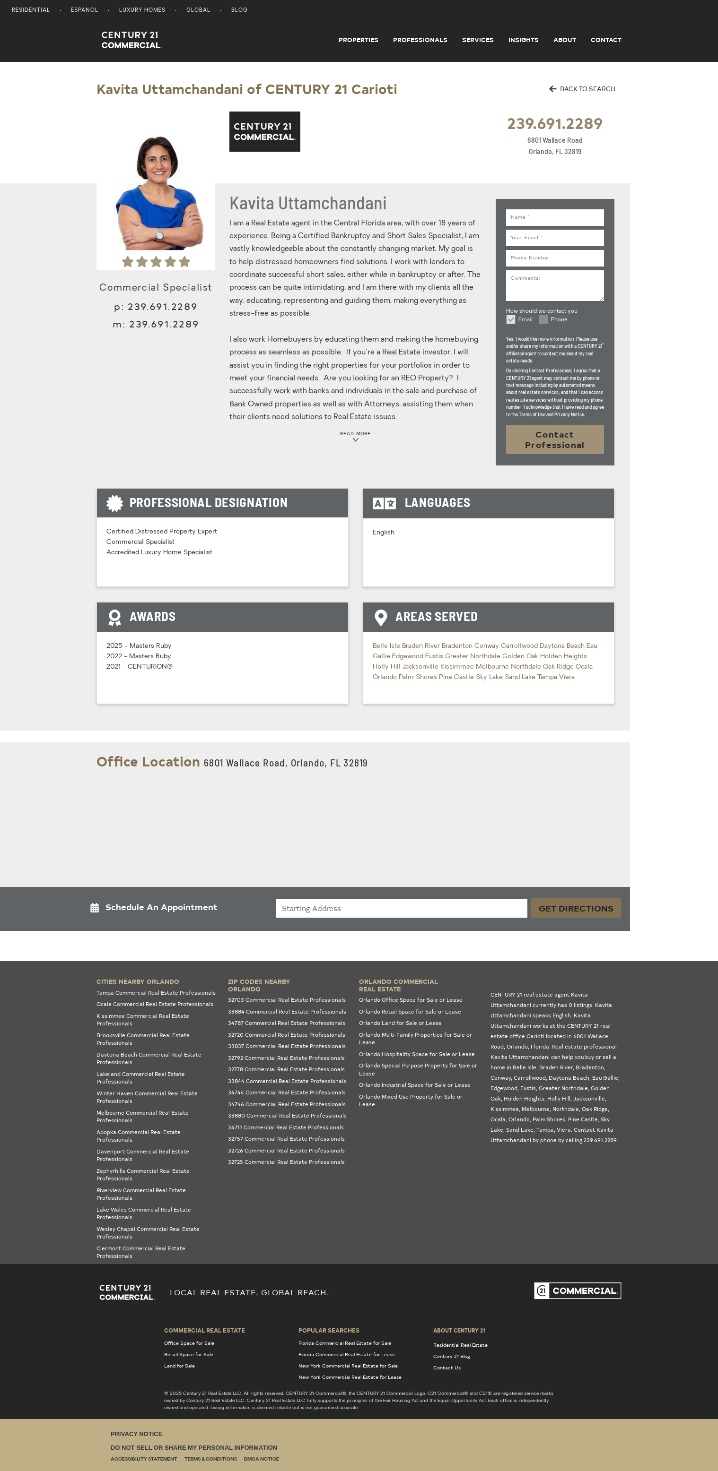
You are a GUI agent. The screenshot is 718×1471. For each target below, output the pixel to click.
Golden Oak (521, 656)
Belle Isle (387, 646)
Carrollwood (520, 646)
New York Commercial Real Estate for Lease (350, 1377)
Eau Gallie (605, 1077)
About (564, 39)
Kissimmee (458, 667)
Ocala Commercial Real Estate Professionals (154, 1003)
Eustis (435, 656)
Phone (559, 320)
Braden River (422, 646)
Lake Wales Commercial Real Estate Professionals (143, 1213)
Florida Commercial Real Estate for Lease (346, 1354)
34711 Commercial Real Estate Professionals (286, 1127)
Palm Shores (419, 677)
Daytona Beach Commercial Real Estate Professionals (148, 1058)
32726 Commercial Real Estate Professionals (286, 1150)
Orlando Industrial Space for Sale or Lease (415, 1084)
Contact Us (447, 1367)
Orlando (386, 677)
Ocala (584, 667)
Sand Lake (521, 677)
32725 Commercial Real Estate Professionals (286, 1161)
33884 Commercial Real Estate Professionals (287, 1011)
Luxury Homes (142, 10)
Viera (567, 677)
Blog (239, 10)
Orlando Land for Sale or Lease (400, 1022)
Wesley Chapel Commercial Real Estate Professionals (148, 1232)
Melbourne (493, 667)
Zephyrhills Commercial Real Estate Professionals (143, 1174)
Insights (523, 39)
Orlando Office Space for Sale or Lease (411, 999)
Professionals (420, 39)
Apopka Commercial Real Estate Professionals (138, 1136)
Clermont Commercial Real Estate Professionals (140, 1252)
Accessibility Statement (144, 1459)
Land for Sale (179, 1365)
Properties (358, 39)
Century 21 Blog (451, 1356)
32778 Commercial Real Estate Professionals (286, 1069)
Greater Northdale (473, 656)
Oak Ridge (559, 667)
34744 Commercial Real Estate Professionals (287, 1092)
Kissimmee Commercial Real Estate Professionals (142, 1019)
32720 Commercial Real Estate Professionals (286, 1034)
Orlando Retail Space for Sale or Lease (410, 1011)
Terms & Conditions (210, 1459)
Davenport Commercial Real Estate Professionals (142, 1155)
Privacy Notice (136, 1433)
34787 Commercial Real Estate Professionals (286, 1022)
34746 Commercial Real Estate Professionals (287, 1104)
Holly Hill (388, 667)
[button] (156, 909)
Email (525, 320)
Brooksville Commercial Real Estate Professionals (143, 1039)
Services (478, 39)
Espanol (84, 10)
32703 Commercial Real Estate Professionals (287, 999)
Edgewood (408, 656)
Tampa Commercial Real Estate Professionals (156, 992)
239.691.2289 (555, 122)
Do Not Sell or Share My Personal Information (194, 1447)
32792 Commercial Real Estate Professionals (286, 1057)
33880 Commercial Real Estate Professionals (287, 1115)
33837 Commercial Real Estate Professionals (287, 1045)
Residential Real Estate (460, 1345)
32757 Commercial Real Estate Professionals (286, 1138)
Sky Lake (490, 677)
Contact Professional (555, 439)
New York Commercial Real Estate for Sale (348, 1365)
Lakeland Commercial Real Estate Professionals (140, 1077)
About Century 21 (459, 1330)
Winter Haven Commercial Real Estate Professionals (147, 1097)
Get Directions (576, 908)
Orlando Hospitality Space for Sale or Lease (417, 1054)
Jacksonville (421, 667)
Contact (606, 39)
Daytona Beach (563, 646)
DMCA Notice (261, 1459)
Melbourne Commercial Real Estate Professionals (142, 1116)
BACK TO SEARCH (582, 89)
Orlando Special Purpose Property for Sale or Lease (418, 1069)
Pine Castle (457, 677)
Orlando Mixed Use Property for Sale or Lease (411, 1100)
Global (198, 10)
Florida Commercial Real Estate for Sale (344, 1343)
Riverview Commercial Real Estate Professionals (141, 1194)
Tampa (548, 677)
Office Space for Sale (189, 1343)
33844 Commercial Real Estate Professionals (287, 1080)
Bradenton (458, 646)
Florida (540, 1046)
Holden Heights (563, 656)
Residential (31, 10)
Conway (487, 646)
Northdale (527, 667)
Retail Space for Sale (188, 1354)
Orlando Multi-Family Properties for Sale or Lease (415, 1038)
